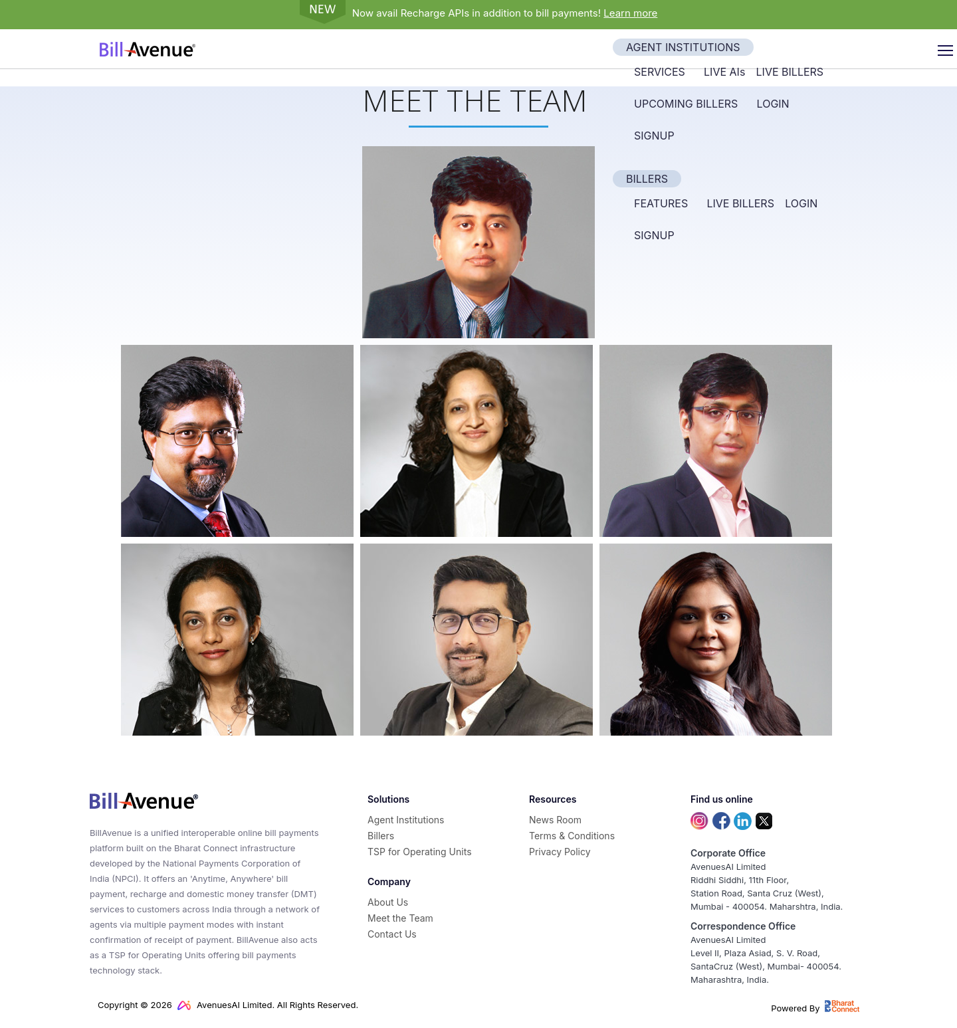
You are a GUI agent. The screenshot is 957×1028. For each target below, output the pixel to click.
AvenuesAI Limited (224, 1004)
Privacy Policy (560, 851)
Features (661, 203)
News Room (555, 819)
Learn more (630, 13)
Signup (654, 135)
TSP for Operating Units (420, 851)
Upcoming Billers (686, 103)
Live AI (724, 71)
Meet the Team (400, 918)
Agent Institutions (683, 47)
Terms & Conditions (572, 835)
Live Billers (790, 71)
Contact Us (392, 934)
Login (773, 103)
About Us (388, 902)
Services (659, 71)
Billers (647, 178)
